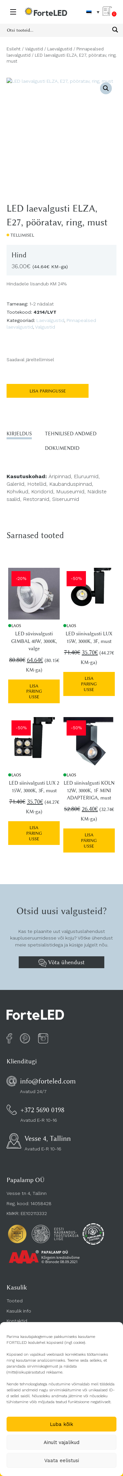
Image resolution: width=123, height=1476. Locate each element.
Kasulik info (19, 1311)
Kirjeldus (19, 434)
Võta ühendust (61, 963)
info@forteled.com (48, 1081)
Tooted (15, 1300)
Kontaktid (17, 1320)
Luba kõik (61, 1424)
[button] (106, 88)
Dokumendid (62, 448)
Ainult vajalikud (61, 1442)
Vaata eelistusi (61, 1460)
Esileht (14, 48)
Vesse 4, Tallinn (48, 1138)
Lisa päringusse (48, 390)
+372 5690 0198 (42, 1110)
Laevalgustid (59, 48)
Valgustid (34, 48)
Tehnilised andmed (70, 434)
